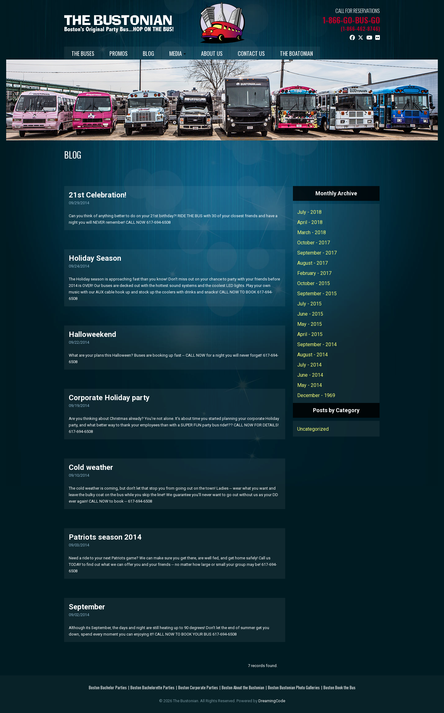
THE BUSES (85, 53)
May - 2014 (309, 385)
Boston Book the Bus (339, 687)
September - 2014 (317, 344)
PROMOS (125, 53)
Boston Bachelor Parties (108, 687)
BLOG (160, 53)
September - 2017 (317, 252)
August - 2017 (312, 263)
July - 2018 (309, 212)
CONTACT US (276, 53)
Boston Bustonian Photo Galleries (294, 687)
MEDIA (193, 53)
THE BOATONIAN (326, 53)
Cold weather (91, 467)
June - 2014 (310, 375)
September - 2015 (317, 293)
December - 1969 (316, 395)
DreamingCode (271, 700)
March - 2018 (311, 232)
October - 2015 (313, 283)
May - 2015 (309, 324)
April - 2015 (310, 334)
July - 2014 (309, 364)
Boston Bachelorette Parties (152, 687)
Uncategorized (313, 429)
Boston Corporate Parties (198, 687)
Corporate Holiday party (109, 397)
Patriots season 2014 (105, 537)
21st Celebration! (97, 194)
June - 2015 (310, 314)
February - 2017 (314, 273)
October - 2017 (313, 242)
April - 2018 (310, 222)
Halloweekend (92, 334)
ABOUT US (232, 53)
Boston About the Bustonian (243, 687)
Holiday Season (95, 258)
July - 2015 (309, 303)
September (87, 606)
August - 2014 (312, 354)
